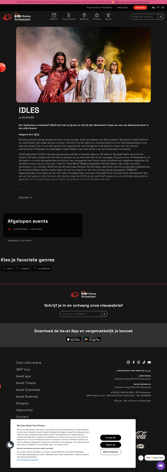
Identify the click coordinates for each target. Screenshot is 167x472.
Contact (22, 417)
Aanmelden (140, 7)
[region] (73, 443)
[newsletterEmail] (83, 314)
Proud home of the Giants (99, 7)
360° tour (23, 369)
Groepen (22, 403)
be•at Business (27, 396)
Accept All (111, 438)
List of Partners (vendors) (27, 460)
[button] (10, 445)
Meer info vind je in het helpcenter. (132, 2)
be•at (148, 370)
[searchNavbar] (147, 17)
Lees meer (25, 197)
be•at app (23, 376)
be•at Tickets (26, 383)
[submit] (161, 17)
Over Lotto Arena (28, 363)
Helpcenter (122, 7)
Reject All (110, 445)
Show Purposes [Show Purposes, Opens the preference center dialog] (110, 452)
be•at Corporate (28, 390)
